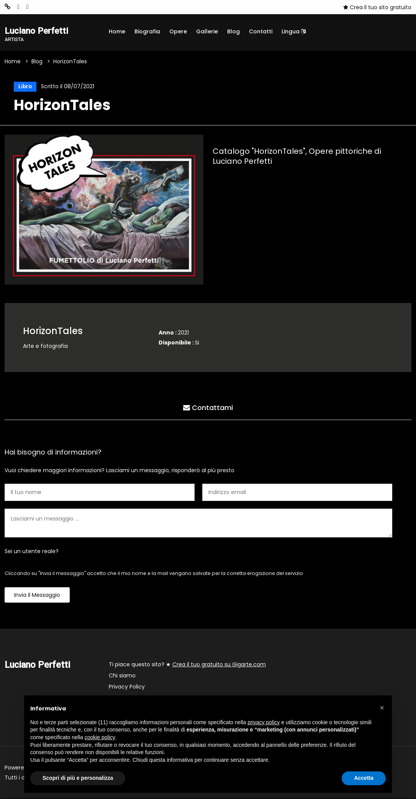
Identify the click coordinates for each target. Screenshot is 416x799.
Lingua (294, 31)
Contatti (260, 31)
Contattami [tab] (208, 408)
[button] (382, 708)
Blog (233, 31)
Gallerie (207, 31)
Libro (24, 87)
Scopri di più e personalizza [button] (78, 778)
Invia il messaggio (37, 596)
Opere (178, 31)
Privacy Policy (127, 688)
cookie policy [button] (100, 737)
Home (117, 31)
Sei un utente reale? (32, 552)
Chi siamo (122, 676)
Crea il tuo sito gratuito (377, 7)
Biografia (147, 31)
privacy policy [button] (263, 722)
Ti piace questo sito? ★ (187, 665)
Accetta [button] (363, 778)
